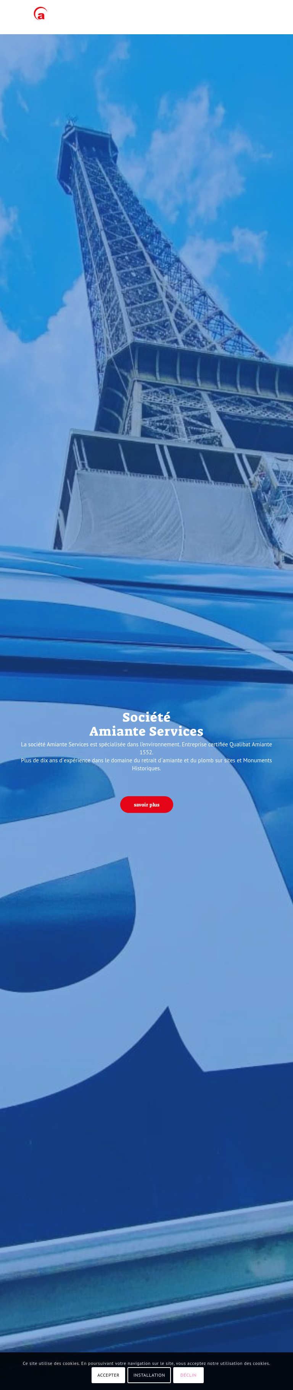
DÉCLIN (188, 1375)
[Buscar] (253, 17)
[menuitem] (253, 17)
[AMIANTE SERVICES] (38, 17)
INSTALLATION (149, 1375)
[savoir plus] (146, 804)
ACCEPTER (108, 1375)
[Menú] (270, 17)
